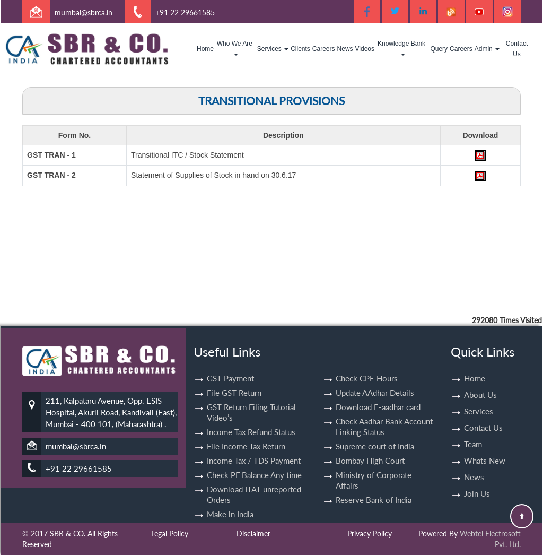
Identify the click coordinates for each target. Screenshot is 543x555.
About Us (480, 382)
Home (205, 49)
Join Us (477, 481)
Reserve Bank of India (373, 487)
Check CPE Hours (367, 366)
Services (272, 49)
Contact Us (517, 49)
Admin (487, 49)
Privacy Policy (369, 533)
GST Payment (230, 366)
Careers (323, 49)
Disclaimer (253, 533)
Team (473, 432)
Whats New (484, 448)
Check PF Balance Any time (254, 462)
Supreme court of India (375, 434)
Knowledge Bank (402, 48)
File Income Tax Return (246, 434)
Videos (364, 49)
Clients (300, 49)
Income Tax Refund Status (251, 419)
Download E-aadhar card (378, 395)
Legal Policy (169, 533)
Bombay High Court (370, 448)
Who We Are (235, 48)
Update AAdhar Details (375, 380)
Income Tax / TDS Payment (254, 448)
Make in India (230, 502)
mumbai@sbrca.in (83, 12)
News (345, 49)
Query (439, 49)
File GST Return (234, 380)
